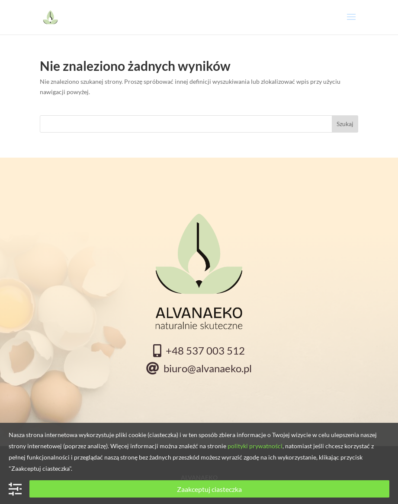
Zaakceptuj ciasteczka (209, 489)
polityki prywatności (255, 446)
